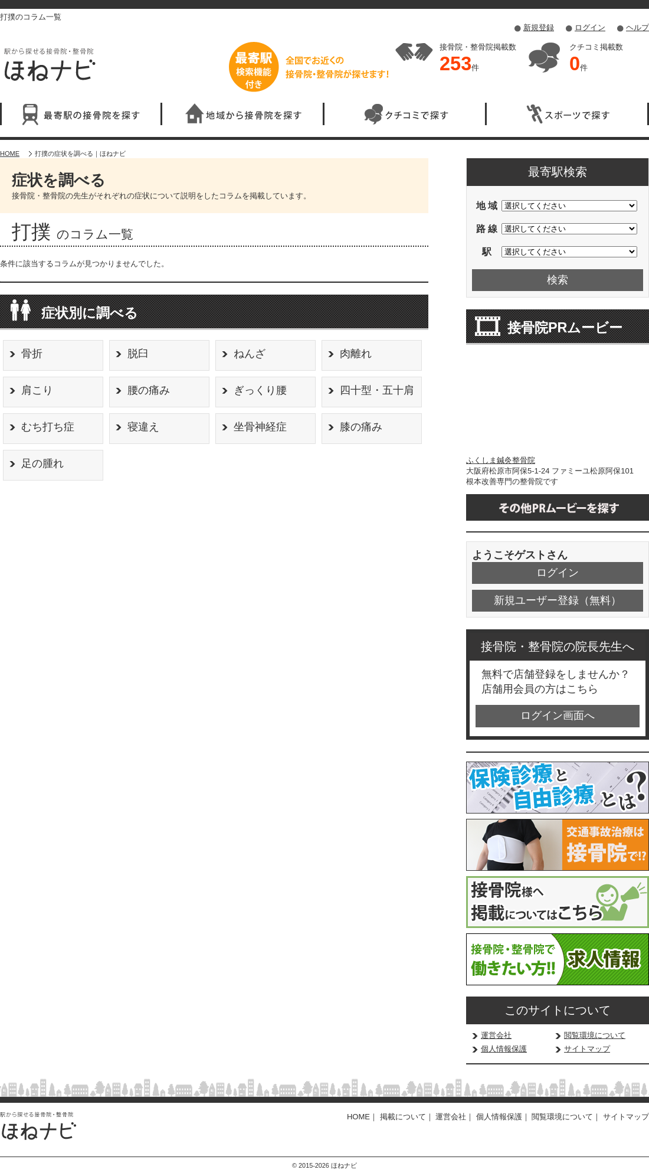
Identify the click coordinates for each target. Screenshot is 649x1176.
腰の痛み (148, 390)
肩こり (37, 390)
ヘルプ (637, 27)
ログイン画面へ (557, 715)
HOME (9, 153)
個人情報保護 (504, 1048)
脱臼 (138, 354)
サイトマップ (587, 1048)
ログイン (590, 27)
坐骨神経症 (260, 427)
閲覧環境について (594, 1035)
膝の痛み (361, 427)
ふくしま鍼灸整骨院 (500, 460)
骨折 (31, 354)
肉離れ (356, 354)
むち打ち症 (47, 427)
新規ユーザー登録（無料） (557, 600)
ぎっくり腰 (260, 390)
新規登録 (538, 27)
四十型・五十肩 (377, 390)
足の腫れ (42, 463)
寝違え (143, 427)
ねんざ (250, 354)
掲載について (403, 1116)
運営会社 (496, 1035)
